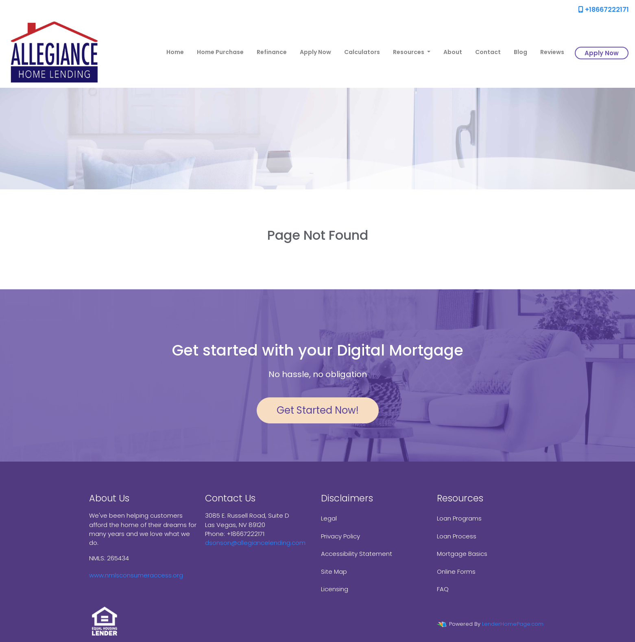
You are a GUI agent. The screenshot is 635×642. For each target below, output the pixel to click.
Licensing (334, 589)
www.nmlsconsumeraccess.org (136, 575)
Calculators (362, 52)
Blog (520, 52)
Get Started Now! (318, 410)
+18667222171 (603, 9)
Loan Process (456, 536)
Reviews (552, 52)
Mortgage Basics (462, 553)
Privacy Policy (340, 536)
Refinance (272, 52)
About (452, 52)
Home (175, 52)
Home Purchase (220, 52)
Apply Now (315, 52)
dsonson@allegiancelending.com (255, 542)
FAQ (443, 589)
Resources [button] (409, 52)
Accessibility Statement (356, 553)
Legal (329, 518)
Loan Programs (459, 518)
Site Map (334, 571)
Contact (488, 52)
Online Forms (456, 571)
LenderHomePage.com (512, 623)
